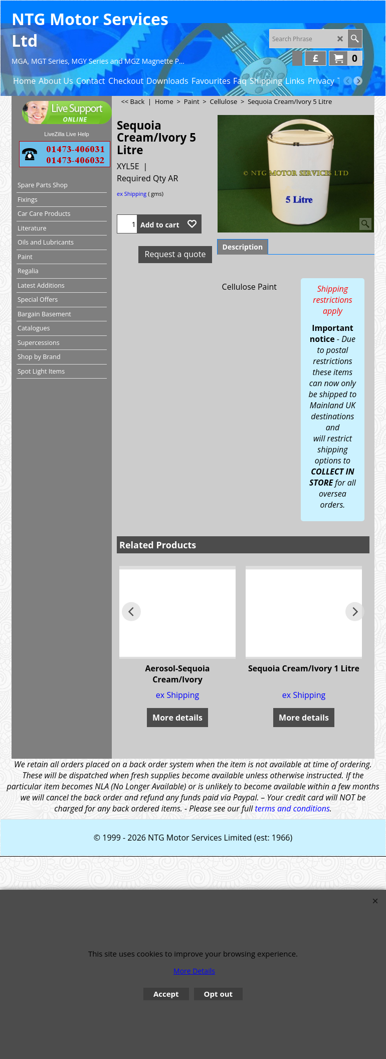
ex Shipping (131, 193)
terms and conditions (292, 808)
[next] (357, 80)
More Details (194, 971)
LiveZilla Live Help (66, 134)
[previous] (347, 80)
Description (243, 247)
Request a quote (175, 254)
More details (177, 717)
